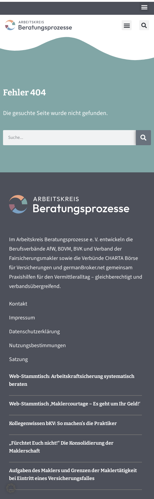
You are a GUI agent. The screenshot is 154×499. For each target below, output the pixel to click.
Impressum (22, 317)
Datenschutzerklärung (34, 331)
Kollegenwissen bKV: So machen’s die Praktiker (63, 423)
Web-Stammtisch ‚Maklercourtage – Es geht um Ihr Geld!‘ (74, 404)
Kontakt (18, 304)
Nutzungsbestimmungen (37, 345)
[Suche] (143, 137)
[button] (144, 7)
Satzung (18, 359)
